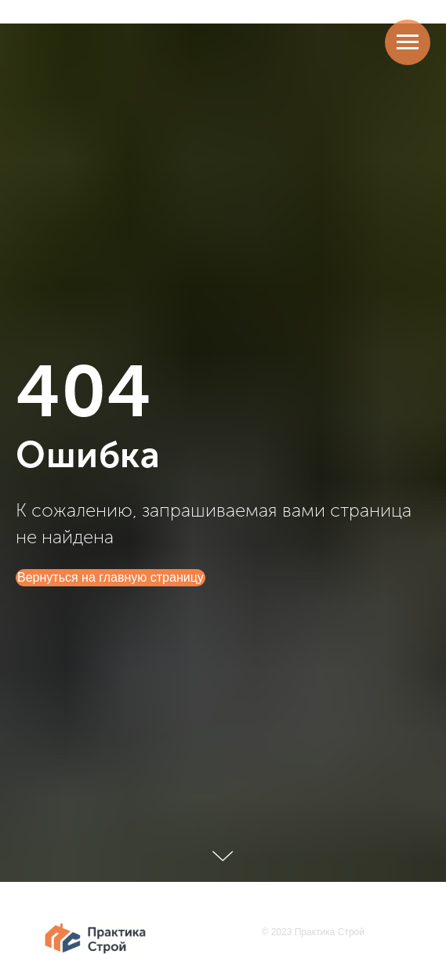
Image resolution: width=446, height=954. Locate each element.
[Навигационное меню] (408, 42)
